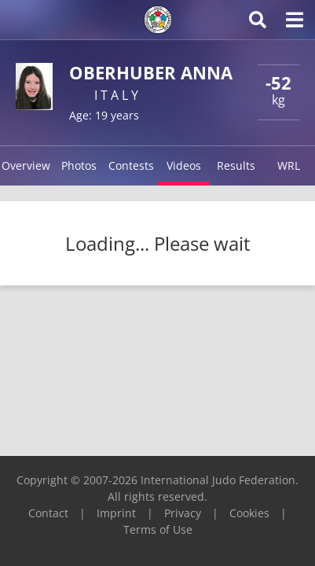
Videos (184, 165)
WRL (288, 165)
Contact (48, 512)
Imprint (116, 512)
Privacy (182, 512)
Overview (26, 165)
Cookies (249, 512)
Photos (79, 165)
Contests (131, 165)
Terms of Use (157, 529)
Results (236, 165)
